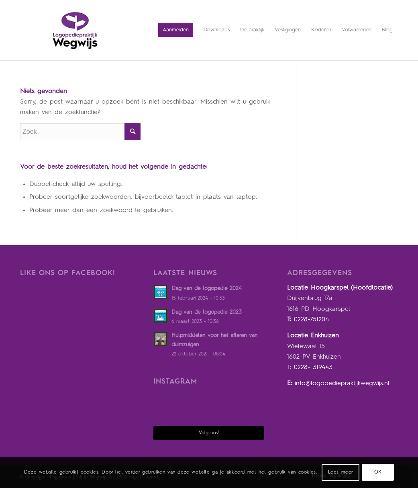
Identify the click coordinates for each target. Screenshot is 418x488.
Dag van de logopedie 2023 (206, 312)
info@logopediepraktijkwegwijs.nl (342, 383)
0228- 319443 (313, 367)
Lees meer (340, 472)
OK (378, 472)
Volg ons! (209, 433)
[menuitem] (175, 30)
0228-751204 (311, 319)
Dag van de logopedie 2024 (206, 288)
